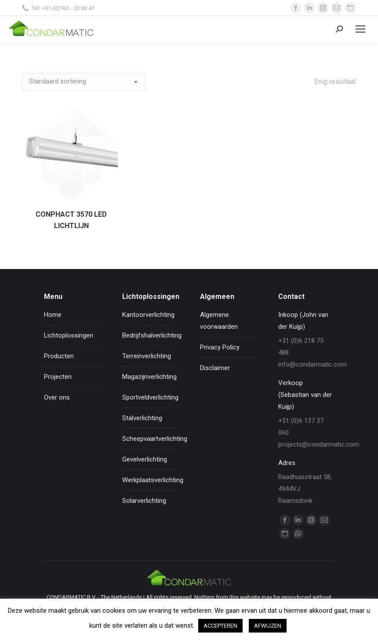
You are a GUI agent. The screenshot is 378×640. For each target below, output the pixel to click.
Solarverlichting (144, 501)
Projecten (58, 377)
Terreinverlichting (146, 356)
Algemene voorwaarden (219, 321)
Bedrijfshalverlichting (152, 335)
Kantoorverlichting (148, 315)
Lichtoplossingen (68, 335)
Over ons (57, 397)
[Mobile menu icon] (360, 29)
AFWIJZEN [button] (267, 625)
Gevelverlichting (144, 459)
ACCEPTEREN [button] (220, 625)
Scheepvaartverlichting (154, 439)
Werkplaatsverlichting (152, 480)
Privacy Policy (220, 347)
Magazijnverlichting (149, 377)
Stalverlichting (142, 418)
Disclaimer (215, 368)
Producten (59, 356)
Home (53, 315)
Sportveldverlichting (150, 397)
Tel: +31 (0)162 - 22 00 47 (58, 8)
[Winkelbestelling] (83, 82)
